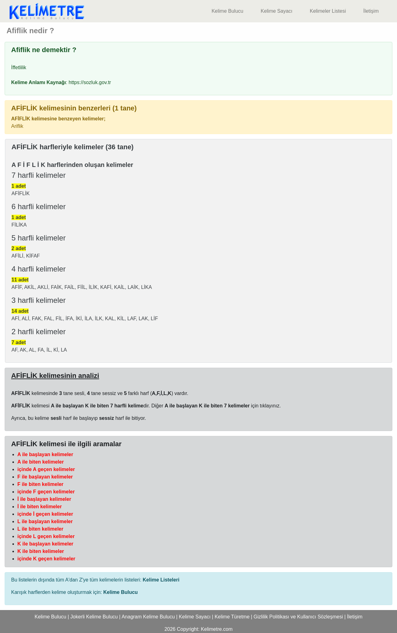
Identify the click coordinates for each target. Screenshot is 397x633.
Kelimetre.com (217, 629)
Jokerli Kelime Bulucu (94, 616)
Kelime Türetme (232, 616)
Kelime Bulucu (227, 11)
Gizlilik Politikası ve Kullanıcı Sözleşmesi (298, 616)
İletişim (371, 11)
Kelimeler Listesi (328, 11)
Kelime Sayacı (276, 11)
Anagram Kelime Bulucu (148, 616)
